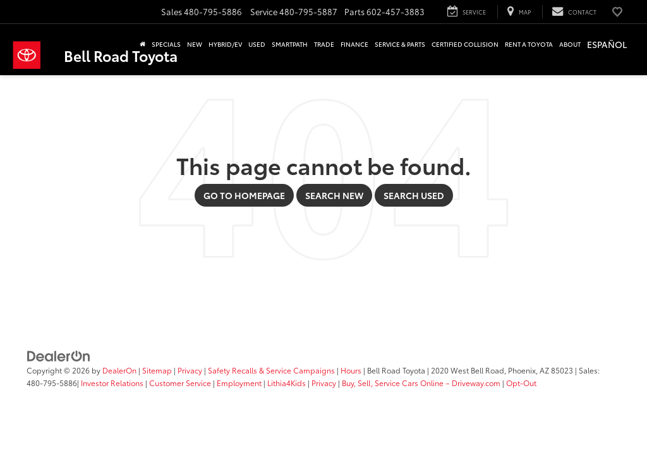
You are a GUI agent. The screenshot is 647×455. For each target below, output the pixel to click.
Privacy (190, 370)
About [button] (570, 44)
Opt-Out (521, 382)
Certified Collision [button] (465, 44)
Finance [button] (354, 44)
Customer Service (180, 382)
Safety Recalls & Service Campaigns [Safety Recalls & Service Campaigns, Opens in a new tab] (271, 370)
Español (607, 44)
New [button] (194, 44)
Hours (351, 370)
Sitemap (157, 370)
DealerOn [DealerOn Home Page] (119, 370)
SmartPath (290, 44)
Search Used (414, 195)
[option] (607, 45)
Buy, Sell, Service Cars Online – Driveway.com (421, 382)
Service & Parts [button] (400, 44)
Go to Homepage (244, 195)
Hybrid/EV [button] (225, 44)
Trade (324, 44)
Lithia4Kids (286, 382)
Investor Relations (112, 382)
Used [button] (256, 44)
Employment (239, 382)
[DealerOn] (59, 355)
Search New (334, 195)
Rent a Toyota (529, 44)
